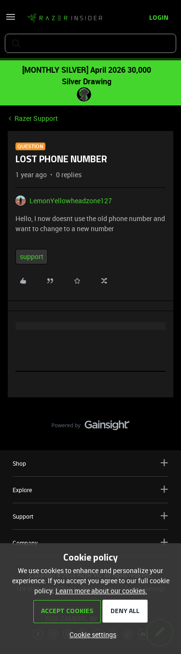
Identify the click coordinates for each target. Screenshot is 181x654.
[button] (10, 20)
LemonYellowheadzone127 (70, 200)
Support (90, 516)
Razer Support (36, 118)
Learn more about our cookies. (101, 590)
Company (90, 542)
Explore (90, 489)
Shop (90, 463)
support (31, 256)
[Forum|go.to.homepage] (64, 18)
